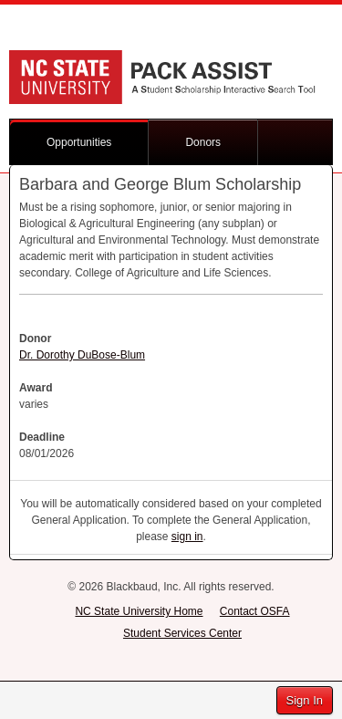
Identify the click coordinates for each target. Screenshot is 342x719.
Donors (203, 142)
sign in (187, 536)
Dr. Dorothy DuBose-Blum (82, 355)
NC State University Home (138, 611)
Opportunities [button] (79, 142)
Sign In (304, 700)
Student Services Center (182, 633)
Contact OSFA (255, 611)
